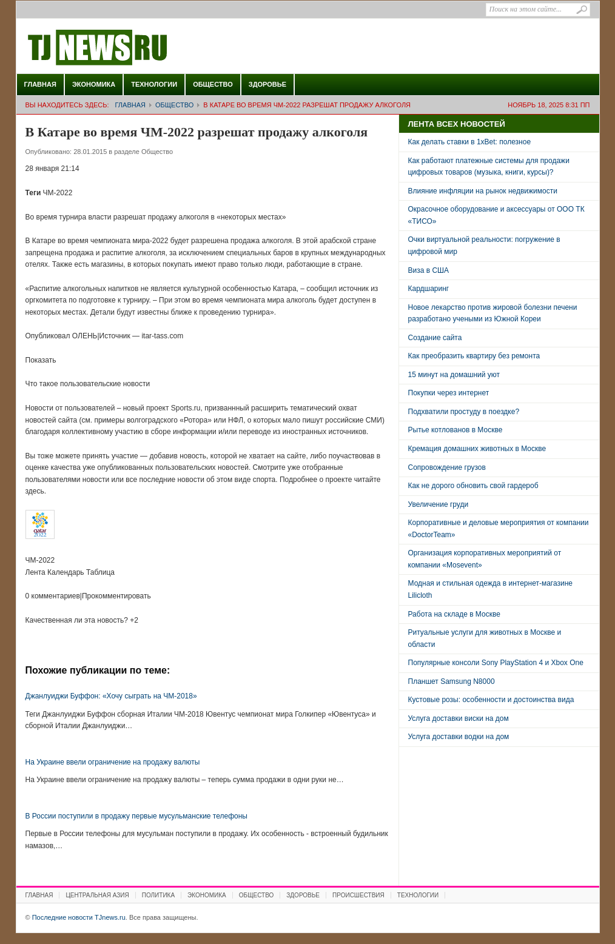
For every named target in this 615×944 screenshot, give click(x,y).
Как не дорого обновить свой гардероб (473, 485)
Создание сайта (435, 337)
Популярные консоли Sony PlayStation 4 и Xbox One (495, 662)
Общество (213, 84)
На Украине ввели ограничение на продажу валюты (112, 762)
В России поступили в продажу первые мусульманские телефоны (136, 816)
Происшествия (358, 895)
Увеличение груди (438, 504)
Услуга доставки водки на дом (458, 736)
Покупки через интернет (448, 393)
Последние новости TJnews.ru (131, 48)
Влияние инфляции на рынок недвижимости (482, 191)
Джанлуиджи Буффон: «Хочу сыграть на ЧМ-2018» (111, 696)
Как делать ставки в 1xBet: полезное (469, 142)
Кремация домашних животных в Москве (477, 448)
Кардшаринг (428, 288)
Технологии (154, 84)
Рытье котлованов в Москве (455, 430)
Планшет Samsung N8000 (451, 681)
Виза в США (428, 270)
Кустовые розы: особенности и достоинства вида (491, 699)
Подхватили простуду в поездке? (464, 411)
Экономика (93, 84)
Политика (158, 895)
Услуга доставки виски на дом (458, 718)
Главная (40, 84)
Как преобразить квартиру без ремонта (474, 356)
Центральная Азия (97, 895)
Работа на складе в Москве (454, 614)
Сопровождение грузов (447, 467)
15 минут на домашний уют (454, 374)
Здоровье (267, 84)
